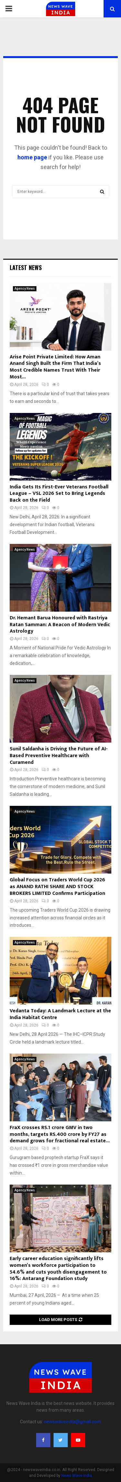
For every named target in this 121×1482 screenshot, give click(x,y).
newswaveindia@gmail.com (72, 1421)
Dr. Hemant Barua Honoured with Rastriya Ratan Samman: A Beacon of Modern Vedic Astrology (60, 625)
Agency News (25, 288)
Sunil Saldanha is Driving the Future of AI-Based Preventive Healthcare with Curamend (59, 756)
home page (32, 157)
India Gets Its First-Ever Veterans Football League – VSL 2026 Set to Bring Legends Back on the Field (59, 494)
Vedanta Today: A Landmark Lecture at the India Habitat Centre (60, 1014)
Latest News (26, 267)
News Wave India (76, 1475)
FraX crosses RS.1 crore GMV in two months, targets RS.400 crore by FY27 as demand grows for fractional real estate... (60, 1134)
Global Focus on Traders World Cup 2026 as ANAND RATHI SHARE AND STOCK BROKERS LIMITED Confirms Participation (57, 887)
